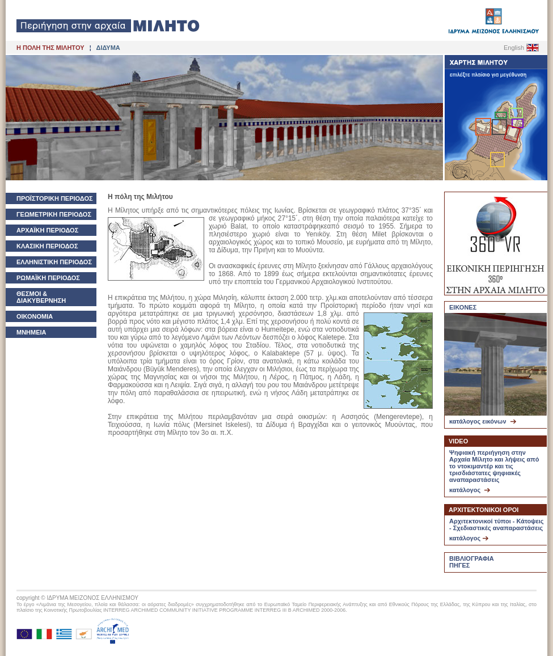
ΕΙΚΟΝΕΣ (462, 307)
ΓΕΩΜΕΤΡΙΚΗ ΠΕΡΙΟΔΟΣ (53, 214)
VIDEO (458, 441)
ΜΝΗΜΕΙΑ (31, 332)
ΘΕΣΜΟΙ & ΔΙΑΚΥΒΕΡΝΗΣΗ (41, 297)
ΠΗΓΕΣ (459, 565)
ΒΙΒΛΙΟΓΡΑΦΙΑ (471, 558)
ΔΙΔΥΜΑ (108, 47)
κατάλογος (469, 489)
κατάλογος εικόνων (482, 421)
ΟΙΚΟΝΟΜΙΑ (34, 316)
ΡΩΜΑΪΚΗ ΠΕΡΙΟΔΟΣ (48, 277)
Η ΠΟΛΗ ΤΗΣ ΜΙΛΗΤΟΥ (50, 47)
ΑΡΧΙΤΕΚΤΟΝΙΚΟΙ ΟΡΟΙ (483, 509)
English (514, 47)
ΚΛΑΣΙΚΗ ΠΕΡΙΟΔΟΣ (47, 246)
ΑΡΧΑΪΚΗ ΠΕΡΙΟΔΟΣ (47, 230)
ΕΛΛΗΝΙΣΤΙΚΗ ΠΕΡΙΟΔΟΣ (54, 262)
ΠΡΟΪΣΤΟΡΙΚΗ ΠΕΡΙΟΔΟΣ (54, 198)
